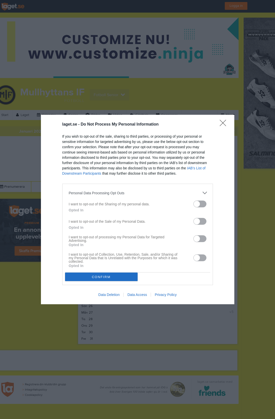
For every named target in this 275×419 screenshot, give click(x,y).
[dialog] (137, 209)
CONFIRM (101, 277)
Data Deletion (109, 295)
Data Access (137, 295)
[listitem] (137, 193)
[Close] (224, 124)
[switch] (199, 204)
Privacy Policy (166, 295)
